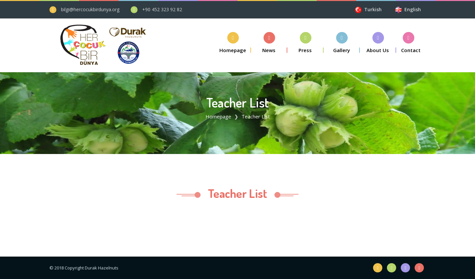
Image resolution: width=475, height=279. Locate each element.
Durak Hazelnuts (101, 268)
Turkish (375, 9)
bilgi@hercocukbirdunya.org (90, 9)
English (412, 9)
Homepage (218, 116)
